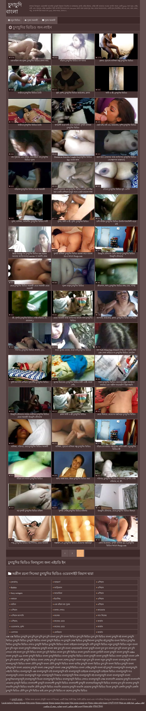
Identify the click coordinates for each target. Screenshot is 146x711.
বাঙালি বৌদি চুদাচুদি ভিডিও (40, 687)
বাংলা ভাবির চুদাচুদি (78, 663)
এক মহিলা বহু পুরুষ (61, 604)
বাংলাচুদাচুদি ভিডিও (52, 679)
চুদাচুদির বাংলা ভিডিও (116, 640)
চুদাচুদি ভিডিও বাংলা (36, 640)
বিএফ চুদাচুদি (112, 687)
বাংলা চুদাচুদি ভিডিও (32, 656)
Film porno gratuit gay (79, 703)
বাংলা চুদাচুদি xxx (14, 656)
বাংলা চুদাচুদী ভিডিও (106, 656)
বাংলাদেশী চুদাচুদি (36, 683)
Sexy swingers (16, 593)
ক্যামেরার (100, 610)
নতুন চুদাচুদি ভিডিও (117, 644)
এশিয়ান (100, 582)
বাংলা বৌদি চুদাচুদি (34, 663)
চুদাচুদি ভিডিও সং (55, 640)
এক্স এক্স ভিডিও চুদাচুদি (16, 636)
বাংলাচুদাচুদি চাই (44, 671)
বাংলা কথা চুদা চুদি (56, 648)
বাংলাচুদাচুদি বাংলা (103, 675)
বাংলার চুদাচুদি (132, 683)
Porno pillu (87, 706)
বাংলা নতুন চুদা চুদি (85, 660)
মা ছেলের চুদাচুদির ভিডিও (75, 690)
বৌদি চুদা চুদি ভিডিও (29, 690)
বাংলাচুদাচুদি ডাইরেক (78, 671)
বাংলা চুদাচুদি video (126, 652)
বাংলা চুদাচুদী (89, 656)
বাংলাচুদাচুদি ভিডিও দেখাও (75, 679)
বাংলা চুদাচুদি (110, 652)
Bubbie (13, 588)
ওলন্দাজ (14, 632)
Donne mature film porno (59, 703)
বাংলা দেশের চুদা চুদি (47, 660)
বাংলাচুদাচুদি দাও (124, 671)
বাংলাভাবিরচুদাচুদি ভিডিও (98, 683)
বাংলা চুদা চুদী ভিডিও (67, 652)
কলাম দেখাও (58, 610)
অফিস (13, 604)
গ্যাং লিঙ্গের (101, 615)
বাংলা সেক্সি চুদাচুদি (88, 667)
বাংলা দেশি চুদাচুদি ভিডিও (25, 660)
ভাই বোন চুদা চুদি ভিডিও (51, 690)
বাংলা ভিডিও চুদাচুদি (118, 663)
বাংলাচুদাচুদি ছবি (60, 671)
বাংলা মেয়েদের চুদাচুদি (27, 667)
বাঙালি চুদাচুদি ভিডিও (16, 687)
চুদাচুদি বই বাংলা (119, 636)
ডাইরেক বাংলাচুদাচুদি (79, 644)
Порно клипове (42, 703)
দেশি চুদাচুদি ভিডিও (99, 644)
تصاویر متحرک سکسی (52, 706)
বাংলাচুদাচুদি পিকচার (51, 675)
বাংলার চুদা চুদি (118, 683)
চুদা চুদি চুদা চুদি (35, 636)
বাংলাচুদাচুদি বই (86, 675)
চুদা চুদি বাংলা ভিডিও (66, 636)
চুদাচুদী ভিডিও (41, 644)
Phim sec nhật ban (126, 703)
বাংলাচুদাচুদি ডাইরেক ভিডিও (102, 671)
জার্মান (99, 621)
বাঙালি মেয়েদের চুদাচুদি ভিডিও (90, 687)
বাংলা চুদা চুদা (101, 648)
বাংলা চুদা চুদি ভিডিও (46, 652)
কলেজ (56, 615)
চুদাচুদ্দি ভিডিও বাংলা (59, 644)
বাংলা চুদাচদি (84, 652)
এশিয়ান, (14, 621)
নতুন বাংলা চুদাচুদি (22, 648)
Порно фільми (19, 703)
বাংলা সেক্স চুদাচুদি (45, 667)
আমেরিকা (57, 593)
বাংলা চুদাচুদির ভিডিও (72, 656)
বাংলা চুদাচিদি (96, 652)
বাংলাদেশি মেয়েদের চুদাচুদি (118, 679)
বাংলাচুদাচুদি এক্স (28, 671)
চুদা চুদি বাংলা (49, 636)
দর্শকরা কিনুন (98, 706)
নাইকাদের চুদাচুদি (39, 648)
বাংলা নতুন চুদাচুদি (103, 660)
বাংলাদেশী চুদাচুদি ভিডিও (56, 683)
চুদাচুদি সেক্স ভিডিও (73, 640)
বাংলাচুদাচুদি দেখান (15, 675)
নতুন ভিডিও (14, 20)
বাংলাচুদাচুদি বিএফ (34, 679)
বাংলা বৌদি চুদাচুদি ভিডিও (55, 663)
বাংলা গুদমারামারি (73, 648)
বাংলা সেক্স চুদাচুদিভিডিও (67, 667)
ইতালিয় (57, 599)
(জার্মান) (14, 582)
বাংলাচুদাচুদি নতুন (33, 675)
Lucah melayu (7, 703)
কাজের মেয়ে (59, 621)
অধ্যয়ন (13, 599)
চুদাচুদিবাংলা (89, 640)
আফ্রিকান (57, 588)
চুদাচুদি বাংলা (17, 699)
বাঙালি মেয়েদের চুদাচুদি (65, 687)
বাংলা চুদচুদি (89, 648)
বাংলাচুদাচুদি (119, 667)
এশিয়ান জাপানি (17, 615)
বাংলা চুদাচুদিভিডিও (52, 656)
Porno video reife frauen (98, 703)
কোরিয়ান (57, 632)
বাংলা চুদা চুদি (115, 648)
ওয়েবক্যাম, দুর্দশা (17, 627)
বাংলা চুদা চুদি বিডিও (26, 652)
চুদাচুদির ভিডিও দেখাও (23, 644)
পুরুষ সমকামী (31, 20)
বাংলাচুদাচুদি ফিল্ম (70, 675)
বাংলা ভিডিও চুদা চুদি (98, 663)
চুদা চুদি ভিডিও (84, 636)
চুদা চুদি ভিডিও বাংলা (101, 636)
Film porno (30, 703)
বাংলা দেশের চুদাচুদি (66, 660)
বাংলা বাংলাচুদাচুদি (121, 660)
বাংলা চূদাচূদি (122, 656)
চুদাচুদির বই (100, 640)
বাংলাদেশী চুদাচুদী (77, 683)
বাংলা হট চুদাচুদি (105, 667)
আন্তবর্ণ (56, 582)
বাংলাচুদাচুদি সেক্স (97, 679)
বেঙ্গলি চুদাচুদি (125, 687)
